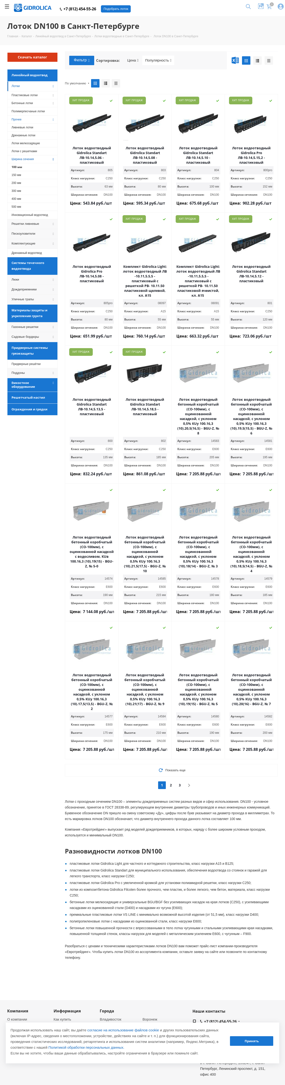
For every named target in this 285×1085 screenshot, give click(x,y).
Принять (252, 1041)
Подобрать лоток (116, 9)
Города (107, 1011)
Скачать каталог (32, 57)
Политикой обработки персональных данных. (86, 1047)
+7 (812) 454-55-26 (78, 9)
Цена (133, 60)
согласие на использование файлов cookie (123, 1030)
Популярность (158, 60)
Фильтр (82, 60)
